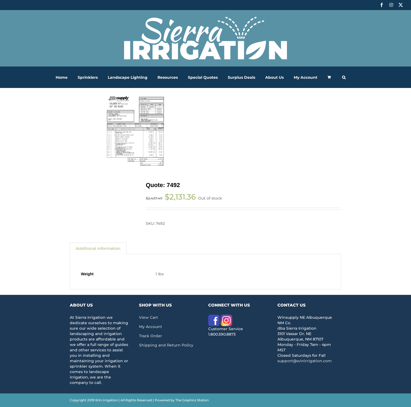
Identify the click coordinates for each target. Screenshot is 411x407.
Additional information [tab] (98, 248)
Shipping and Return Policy (166, 345)
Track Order (150, 335)
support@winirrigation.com (304, 360)
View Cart (148, 317)
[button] (344, 77)
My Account (150, 326)
